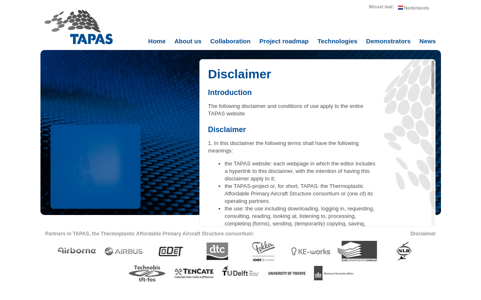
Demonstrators (388, 41)
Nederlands (413, 7)
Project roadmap (284, 41)
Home (157, 41)
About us (187, 41)
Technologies (337, 41)
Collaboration (230, 41)
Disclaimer (423, 234)
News (427, 41)
